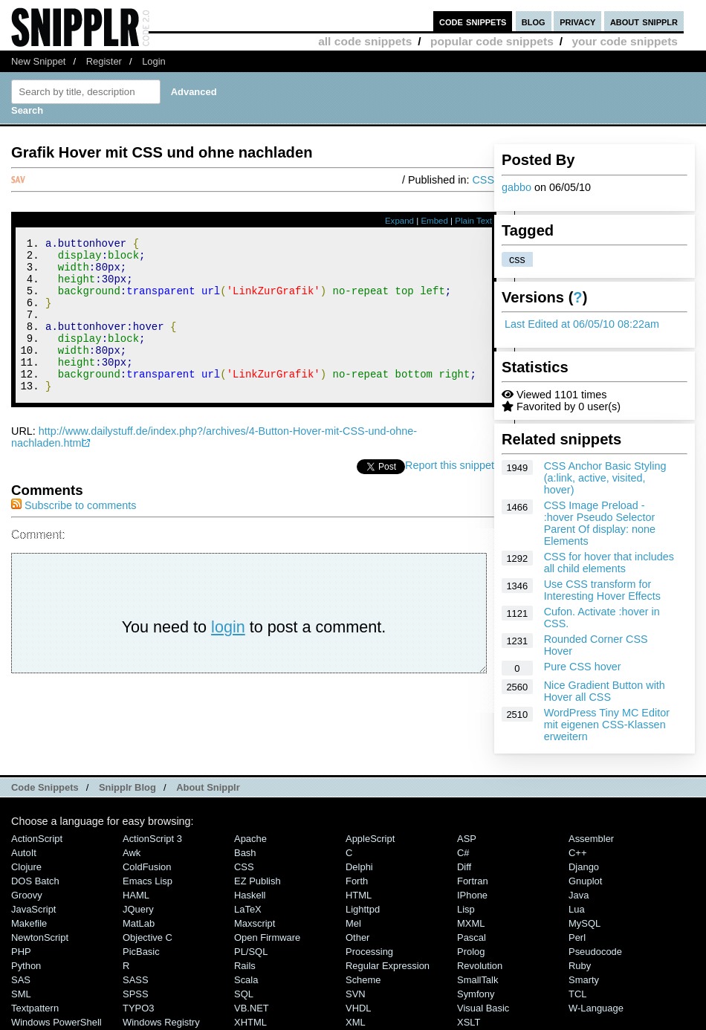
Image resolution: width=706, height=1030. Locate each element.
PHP (21, 951)
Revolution (479, 965)
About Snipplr (208, 787)
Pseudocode (595, 951)
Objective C (147, 937)
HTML (359, 895)
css (517, 259)
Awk (131, 852)
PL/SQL (251, 951)
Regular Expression (388, 965)
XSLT (468, 1022)
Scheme (363, 979)
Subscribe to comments (73, 534)
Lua (577, 909)
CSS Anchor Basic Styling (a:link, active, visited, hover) (605, 478)
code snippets (473, 21)
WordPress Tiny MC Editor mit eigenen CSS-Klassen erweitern (607, 724)
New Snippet (38, 61)
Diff (464, 866)
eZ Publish (257, 881)
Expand (399, 220)
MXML (471, 923)
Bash (245, 852)
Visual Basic (483, 1008)
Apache (250, 838)
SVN (356, 994)
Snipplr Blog (127, 787)
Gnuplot (585, 881)
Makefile (29, 923)
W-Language (596, 1008)
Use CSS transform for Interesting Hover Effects (602, 590)
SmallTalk (477, 979)
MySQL (584, 923)
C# (463, 852)
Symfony (475, 994)
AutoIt (23, 852)
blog (533, 21)
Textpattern (35, 1008)
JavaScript (33, 909)
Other (357, 937)
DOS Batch (35, 881)
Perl (577, 937)
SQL (243, 994)
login (228, 656)
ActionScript (36, 838)
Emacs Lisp (147, 881)
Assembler (591, 838)
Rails (245, 965)
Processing (369, 951)
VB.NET (251, 1008)
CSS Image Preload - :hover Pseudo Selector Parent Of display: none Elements (599, 523)
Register (104, 61)
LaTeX (248, 909)
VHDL (359, 1008)
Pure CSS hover (582, 667)
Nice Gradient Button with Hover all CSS (604, 691)
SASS (136, 979)
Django (584, 866)
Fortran (472, 881)
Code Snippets (45, 787)
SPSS (136, 994)
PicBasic (141, 951)
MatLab (139, 923)
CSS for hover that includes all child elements (609, 562)
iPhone (472, 895)
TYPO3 (138, 1008)
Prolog (471, 951)
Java (579, 895)
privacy (577, 21)
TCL (577, 994)
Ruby (580, 965)
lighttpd (363, 909)
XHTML (250, 1022)
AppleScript (370, 838)
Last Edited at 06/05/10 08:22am (582, 324)
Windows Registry (161, 1022)
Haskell (249, 895)
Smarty (584, 979)
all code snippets (365, 41)
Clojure (26, 866)
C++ (577, 852)
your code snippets (624, 41)
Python (26, 965)
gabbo (516, 187)
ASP (466, 838)
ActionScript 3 (152, 838)
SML (21, 994)
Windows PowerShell (56, 1022)
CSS (483, 180)
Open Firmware (267, 937)
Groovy (26, 895)
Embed (434, 220)
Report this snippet (449, 494)
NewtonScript (39, 937)
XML (356, 1022)
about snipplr (644, 21)
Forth (357, 881)
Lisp (466, 909)
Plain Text (473, 220)
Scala (246, 979)
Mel (353, 923)
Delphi (359, 866)
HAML (136, 895)
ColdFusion (147, 866)
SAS (20, 979)
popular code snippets (492, 41)
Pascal (471, 937)
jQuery (138, 909)
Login (154, 61)
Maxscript (254, 923)
